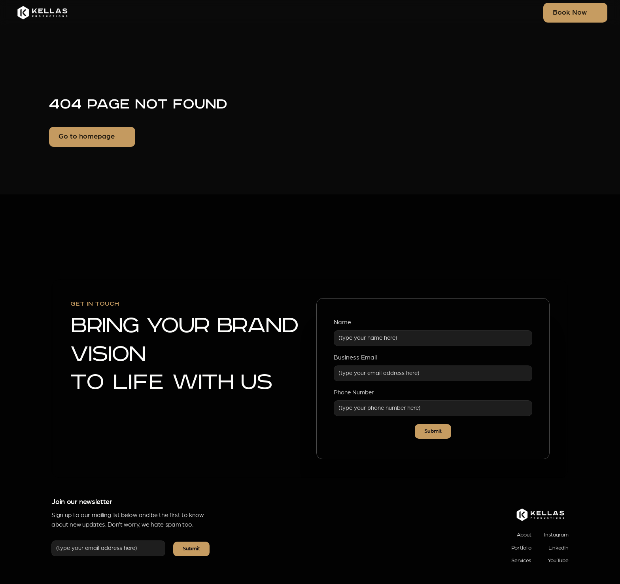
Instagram (556, 535)
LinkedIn (558, 548)
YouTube (558, 560)
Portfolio (521, 548)
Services (521, 560)
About (524, 535)
